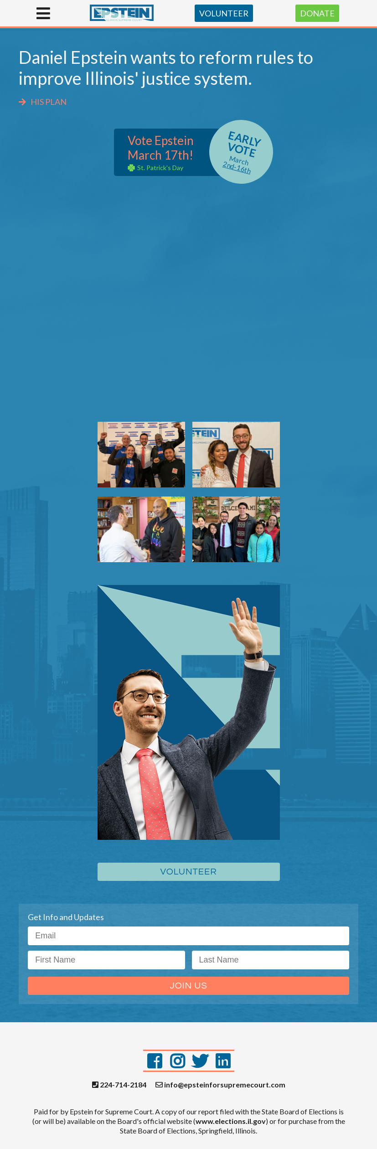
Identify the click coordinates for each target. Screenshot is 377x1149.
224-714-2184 (119, 1084)
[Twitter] (200, 1061)
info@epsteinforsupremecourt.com (220, 1084)
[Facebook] (154, 1061)
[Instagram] (177, 1061)
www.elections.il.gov (231, 1121)
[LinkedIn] (223, 1061)
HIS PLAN (43, 102)
